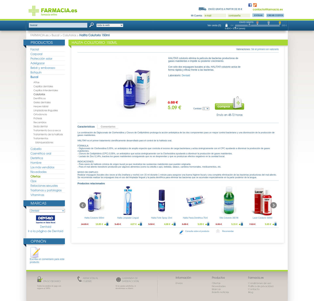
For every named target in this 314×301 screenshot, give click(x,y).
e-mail (208, 15)
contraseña (234, 15)
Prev (83, 205)
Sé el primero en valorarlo (265, 49)
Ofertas (35, 176)
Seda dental (40, 126)
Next (273, 205)
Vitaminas (37, 195)
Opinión (38, 241)
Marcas (38, 203)
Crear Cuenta (275, 15)
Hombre (35, 163)
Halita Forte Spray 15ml (161, 218)
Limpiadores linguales (45, 110)
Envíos (179, 283)
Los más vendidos (42, 167)
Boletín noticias (220, 292)
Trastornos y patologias (45, 190)
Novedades (38, 172)
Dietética (36, 158)
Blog (250, 292)
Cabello (35, 149)
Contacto (254, 289)
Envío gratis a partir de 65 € (225, 9)
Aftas (36, 82)
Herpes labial (40, 106)
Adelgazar (37, 63)
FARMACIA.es (39, 35)
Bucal (55, 35)
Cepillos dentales (43, 86)
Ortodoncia (40, 114)
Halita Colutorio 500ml (94, 218)
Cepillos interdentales (45, 90)
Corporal (36, 54)
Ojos (33, 181)
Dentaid (45, 222)
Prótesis (37, 118)
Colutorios (69, 35)
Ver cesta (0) (214, 25)
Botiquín (36, 72)
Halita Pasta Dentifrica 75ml (195, 218)
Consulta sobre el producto (197, 231)
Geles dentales (42, 102)
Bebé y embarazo (42, 68)
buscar (33, 25)
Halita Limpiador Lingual (128, 218)
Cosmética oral (40, 153)
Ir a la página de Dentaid (45, 231)
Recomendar (228, 231)
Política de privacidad (260, 286)
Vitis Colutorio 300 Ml (228, 218)
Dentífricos (39, 98)
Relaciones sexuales (44, 186)
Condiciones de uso (259, 283)
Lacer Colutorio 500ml (262, 218)
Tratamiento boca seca (47, 130)
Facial (34, 49)
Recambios (39, 122)
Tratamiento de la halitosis (48, 134)
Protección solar (41, 58)
